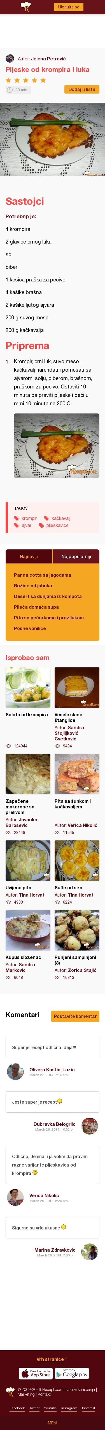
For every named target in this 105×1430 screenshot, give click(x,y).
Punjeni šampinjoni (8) (77, 945)
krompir (29, 518)
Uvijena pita (28, 872)
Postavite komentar (75, 1016)
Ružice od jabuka (33, 585)
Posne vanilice (30, 628)
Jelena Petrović (48, 58)
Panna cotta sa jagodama (42, 575)
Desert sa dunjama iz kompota (48, 596)
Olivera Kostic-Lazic (52, 1069)
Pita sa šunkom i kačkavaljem (77, 794)
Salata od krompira (28, 708)
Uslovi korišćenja (81, 1389)
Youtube (50, 1408)
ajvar (26, 525)
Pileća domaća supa (36, 607)
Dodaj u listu (82, 89)
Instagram (69, 1408)
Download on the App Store (36, 1373)
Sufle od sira (77, 872)
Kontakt (44, 1394)
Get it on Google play (72, 1373)
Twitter (34, 1408)
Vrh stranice (50, 1359)
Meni (52, 1423)
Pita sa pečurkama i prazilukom (49, 617)
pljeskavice (57, 525)
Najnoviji (29, 556)
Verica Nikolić (44, 1195)
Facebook (17, 1408)
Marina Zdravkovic (55, 1249)
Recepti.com (10, 1392)
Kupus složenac (28, 945)
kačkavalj (61, 518)
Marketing (26, 1394)
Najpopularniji (76, 556)
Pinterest (88, 1408)
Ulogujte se (68, 7)
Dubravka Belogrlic (55, 1124)
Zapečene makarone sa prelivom (28, 794)
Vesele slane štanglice (77, 708)
